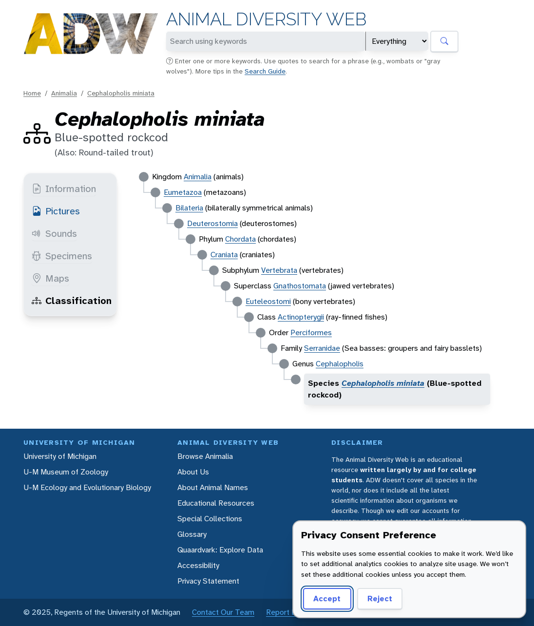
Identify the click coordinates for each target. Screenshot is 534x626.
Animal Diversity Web (266, 19)
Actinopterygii (301, 317)
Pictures (56, 211)
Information (64, 188)
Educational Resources (215, 503)
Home (32, 93)
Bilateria (189, 208)
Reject (379, 598)
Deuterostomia (212, 223)
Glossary (192, 534)
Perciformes (311, 332)
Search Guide (265, 71)
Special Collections (209, 518)
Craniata (224, 254)
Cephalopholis (339, 364)
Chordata (240, 239)
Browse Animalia (205, 456)
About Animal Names (212, 487)
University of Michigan (59, 456)
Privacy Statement (208, 581)
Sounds (54, 233)
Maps (50, 278)
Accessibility (198, 565)
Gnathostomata (299, 286)
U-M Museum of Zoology (65, 472)
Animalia (64, 93)
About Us (193, 472)
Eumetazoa (183, 192)
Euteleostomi (268, 301)
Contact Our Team (223, 612)
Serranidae (322, 348)
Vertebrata (279, 270)
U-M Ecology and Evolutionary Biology (87, 487)
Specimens (62, 255)
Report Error (286, 612)
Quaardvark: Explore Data (220, 550)
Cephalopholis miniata (120, 93)
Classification (72, 300)
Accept (327, 598)
